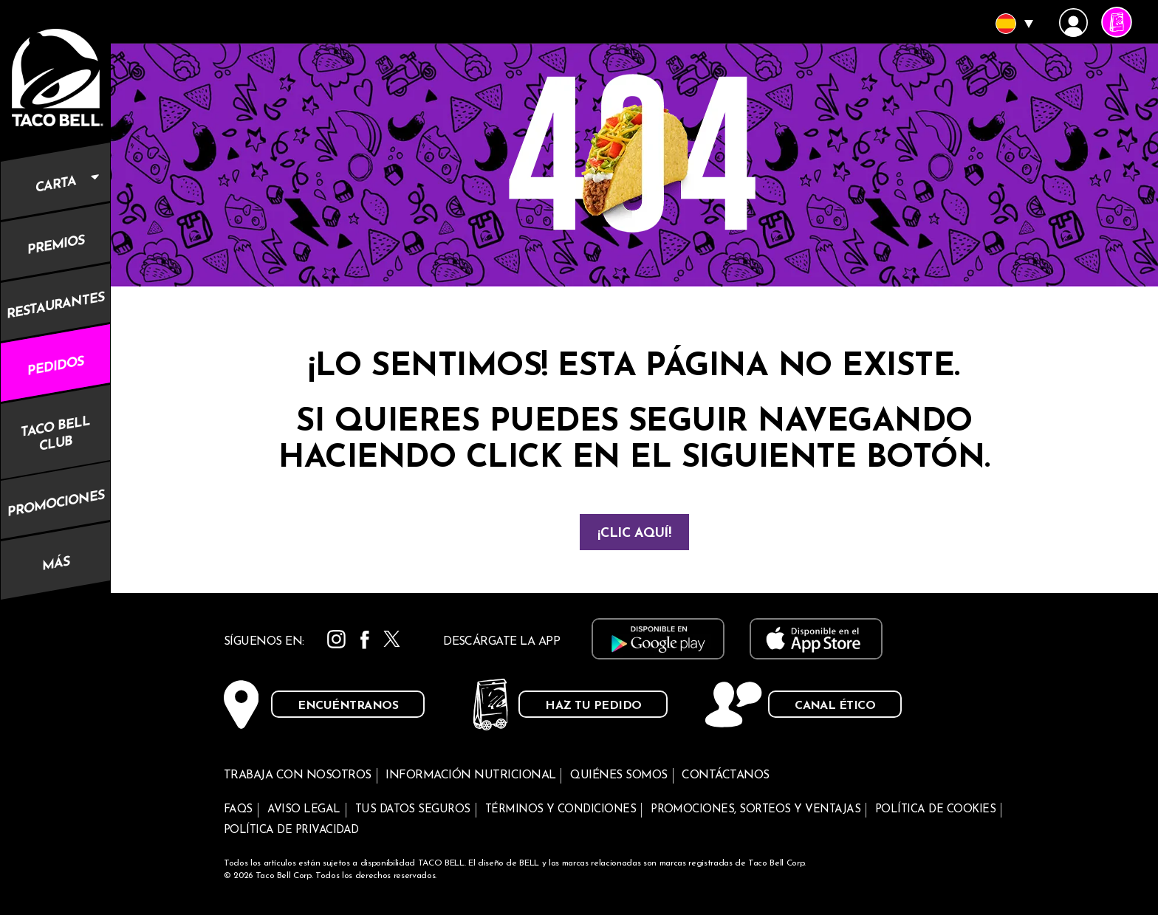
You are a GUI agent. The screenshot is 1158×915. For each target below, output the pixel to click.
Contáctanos (725, 775)
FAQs (238, 809)
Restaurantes (55, 306)
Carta (73, 175)
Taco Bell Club (55, 433)
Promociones (55, 504)
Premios (55, 245)
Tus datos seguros (412, 809)
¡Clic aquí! (634, 533)
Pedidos (55, 366)
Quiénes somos (618, 775)
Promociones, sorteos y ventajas (755, 809)
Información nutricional (470, 775)
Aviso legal (303, 809)
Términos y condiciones (561, 809)
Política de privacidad (291, 830)
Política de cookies (935, 809)
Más (55, 565)
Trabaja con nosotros (297, 775)
